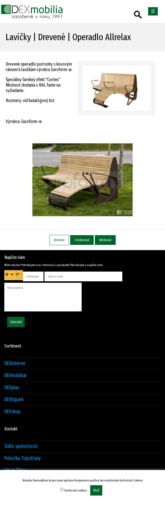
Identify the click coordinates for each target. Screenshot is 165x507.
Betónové (105, 240)
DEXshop (12, 412)
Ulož (96, 490)
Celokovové (81, 240)
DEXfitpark (13, 400)
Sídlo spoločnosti (21, 446)
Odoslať (16, 322)
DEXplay (11, 388)
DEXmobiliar (15, 376)
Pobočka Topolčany (22, 458)
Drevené (59, 240)
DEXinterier (14, 363)
